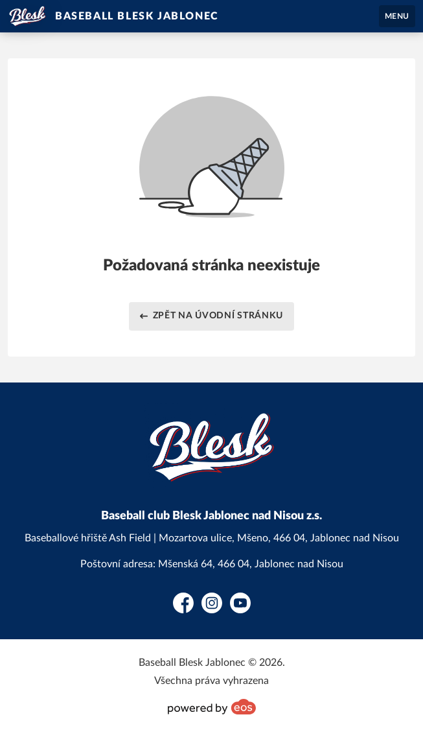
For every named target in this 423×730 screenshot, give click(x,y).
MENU (397, 16)
